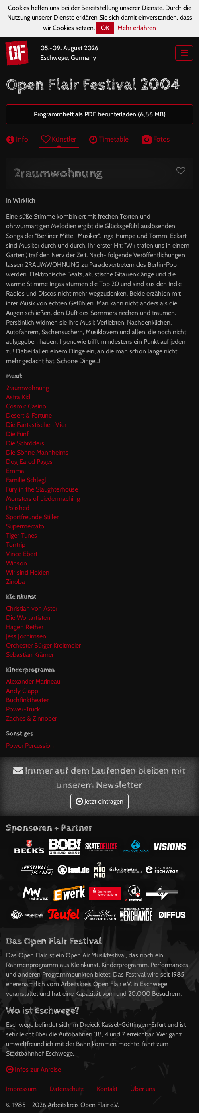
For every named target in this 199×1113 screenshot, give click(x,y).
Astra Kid (18, 397)
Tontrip (15, 544)
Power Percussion (30, 745)
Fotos (156, 139)
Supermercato (25, 526)
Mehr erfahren (136, 28)
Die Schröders (25, 443)
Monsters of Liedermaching (43, 498)
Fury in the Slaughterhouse (42, 489)
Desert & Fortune (29, 415)
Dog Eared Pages (29, 461)
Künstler (58, 139)
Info (17, 139)
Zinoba (15, 581)
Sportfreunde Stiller (32, 517)
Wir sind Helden (27, 572)
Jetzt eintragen (99, 801)
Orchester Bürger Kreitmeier (43, 645)
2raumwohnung (27, 388)
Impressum (21, 1089)
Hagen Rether (24, 627)
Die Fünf (17, 434)
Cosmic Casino (26, 406)
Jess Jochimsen (26, 636)
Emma (15, 471)
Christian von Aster (31, 608)
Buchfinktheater (27, 700)
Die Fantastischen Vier (36, 425)
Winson (16, 563)
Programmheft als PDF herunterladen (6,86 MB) (100, 114)
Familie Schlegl (26, 480)
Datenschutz (66, 1089)
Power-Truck (23, 709)
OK (105, 28)
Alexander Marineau (33, 681)
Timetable (109, 139)
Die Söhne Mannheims (37, 452)
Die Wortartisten (28, 617)
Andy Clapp (22, 691)
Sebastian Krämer (30, 654)
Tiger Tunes (21, 535)
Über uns (142, 1089)
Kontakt (107, 1089)
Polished (17, 508)
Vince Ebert (21, 554)
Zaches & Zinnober (31, 718)
